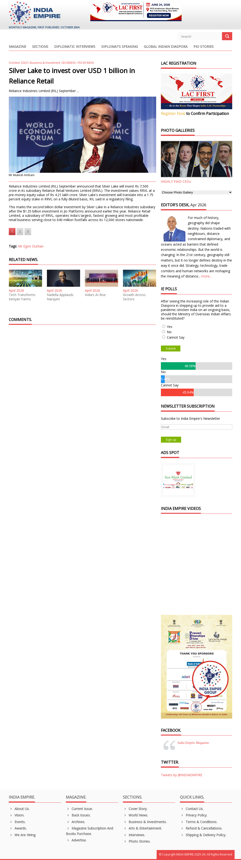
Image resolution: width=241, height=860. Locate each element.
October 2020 (18, 63)
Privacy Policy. (193, 815)
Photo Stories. (136, 841)
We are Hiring (22, 835)
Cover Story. (135, 808)
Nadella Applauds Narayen (60, 297)
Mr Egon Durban (30, 246)
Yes (169, 326)
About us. (19, 808)
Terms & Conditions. (198, 822)
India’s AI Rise (95, 295)
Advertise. (76, 840)
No (169, 332)
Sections (40, 47)
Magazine (17, 47)
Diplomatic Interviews (74, 47)
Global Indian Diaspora (166, 47)
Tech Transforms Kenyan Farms (22, 297)
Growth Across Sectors (134, 297)
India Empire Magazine (193, 743)
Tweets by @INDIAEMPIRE (181, 775)
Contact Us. (191, 808)
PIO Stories (203, 47)
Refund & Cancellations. (201, 828)
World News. (135, 815)
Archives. (75, 822)
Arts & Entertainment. (142, 828)
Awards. (18, 828)
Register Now (173, 113)
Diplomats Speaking (119, 47)
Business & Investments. (145, 822)
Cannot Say (175, 337)
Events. (17, 822)
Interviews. (134, 835)
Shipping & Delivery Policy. (203, 835)
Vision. (16, 815)
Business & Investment (45, 63)
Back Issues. (78, 815)
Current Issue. (79, 808)
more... (206, 276)
